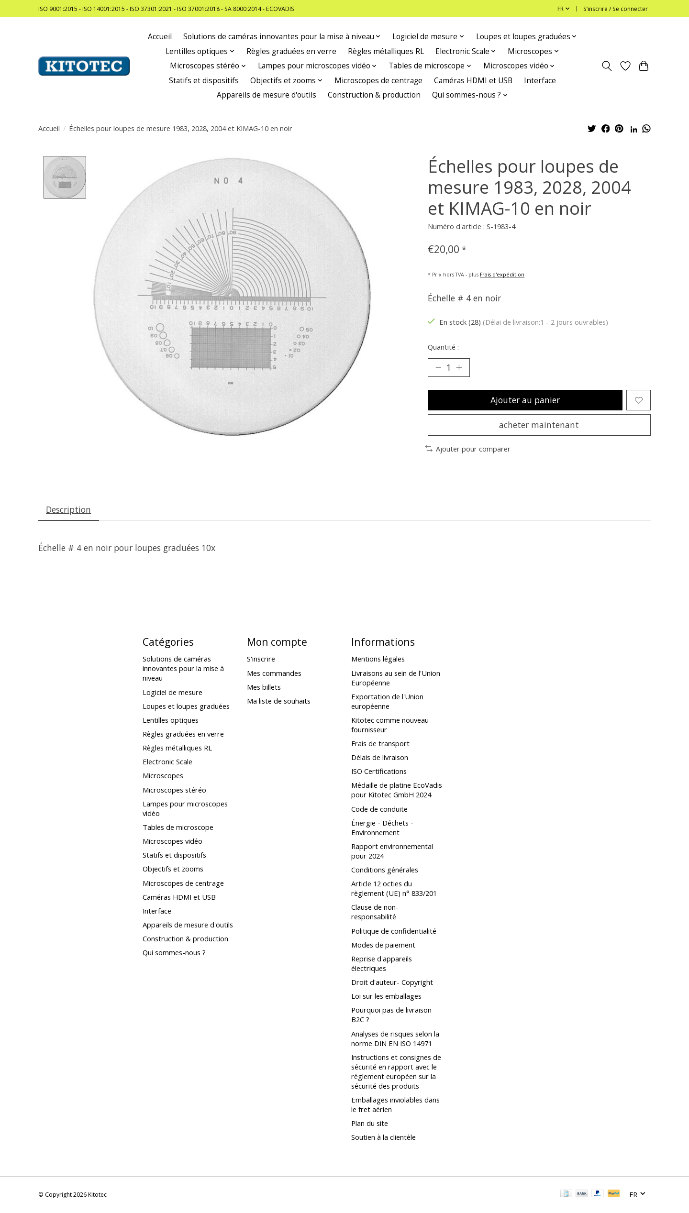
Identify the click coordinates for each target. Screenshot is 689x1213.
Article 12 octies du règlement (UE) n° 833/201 (394, 889)
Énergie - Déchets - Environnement (382, 828)
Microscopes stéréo (174, 790)
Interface (540, 81)
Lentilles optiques (171, 720)
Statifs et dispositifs (204, 81)
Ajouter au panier (525, 400)
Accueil (160, 37)
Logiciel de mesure (172, 692)
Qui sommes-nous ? (174, 953)
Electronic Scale (167, 762)
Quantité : (443, 347)
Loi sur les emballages (386, 997)
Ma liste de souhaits (279, 701)
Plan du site (369, 1123)
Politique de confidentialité (393, 931)
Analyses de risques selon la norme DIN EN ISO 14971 (395, 1038)
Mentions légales (378, 659)
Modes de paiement (383, 945)
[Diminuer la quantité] (438, 367)
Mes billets (264, 687)
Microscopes (163, 776)
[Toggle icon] (607, 66)
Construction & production (374, 95)
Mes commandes (274, 673)
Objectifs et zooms (173, 869)
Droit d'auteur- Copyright (392, 982)
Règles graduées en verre (291, 51)
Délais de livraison (379, 758)
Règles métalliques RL (386, 51)
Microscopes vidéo (172, 841)
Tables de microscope (178, 827)
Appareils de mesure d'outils (266, 95)
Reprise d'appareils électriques (381, 963)
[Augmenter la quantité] (459, 367)
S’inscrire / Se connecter (615, 9)
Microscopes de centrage (378, 81)
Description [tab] (68, 510)
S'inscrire (261, 659)
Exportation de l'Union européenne (387, 701)
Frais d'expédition (502, 274)
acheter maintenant (539, 425)
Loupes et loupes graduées (186, 706)
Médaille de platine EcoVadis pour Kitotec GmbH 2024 (396, 790)
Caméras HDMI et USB (473, 81)
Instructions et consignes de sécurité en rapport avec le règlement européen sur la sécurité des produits (396, 1072)
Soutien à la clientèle (383, 1138)
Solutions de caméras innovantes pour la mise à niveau (183, 669)
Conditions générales (384, 870)
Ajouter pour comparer (468, 449)
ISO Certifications (379, 772)
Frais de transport (380, 744)
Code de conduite (379, 809)
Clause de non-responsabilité (375, 912)
